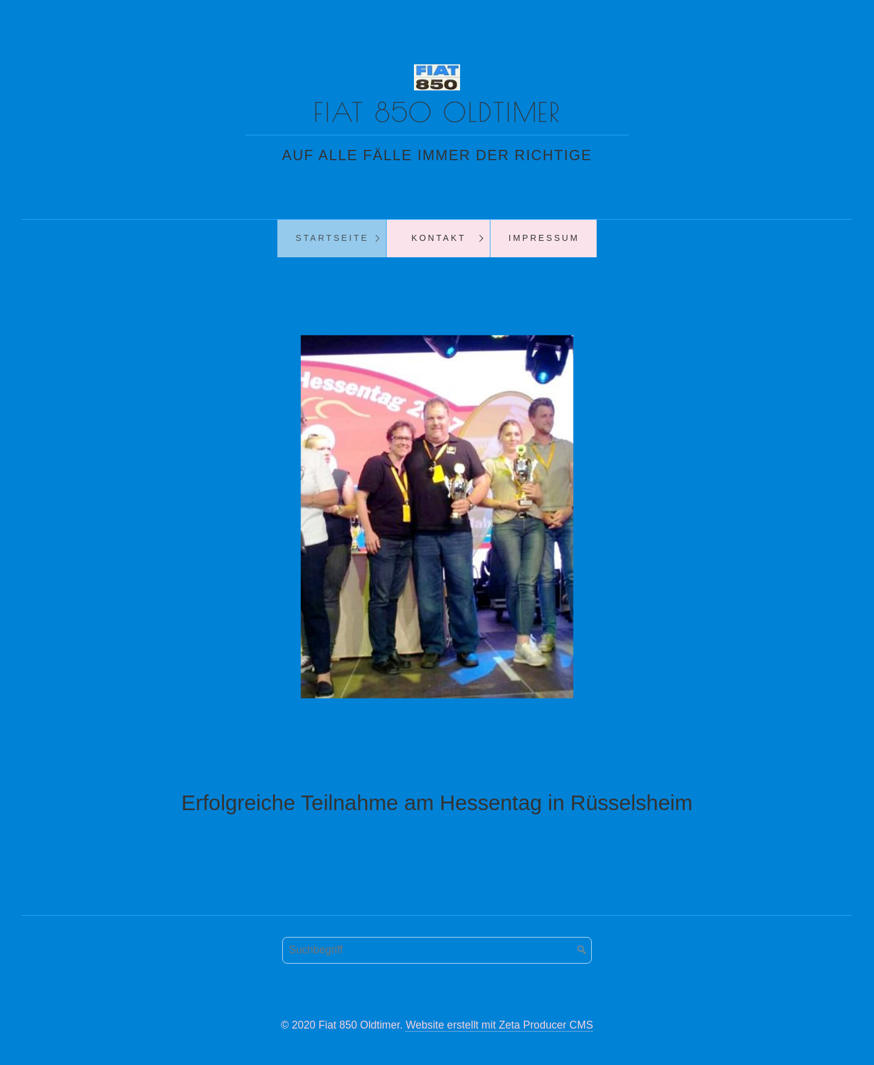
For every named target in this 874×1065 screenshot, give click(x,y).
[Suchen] (582, 950)
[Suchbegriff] (437, 950)
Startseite (332, 238)
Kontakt (439, 238)
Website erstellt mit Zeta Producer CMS (499, 1025)
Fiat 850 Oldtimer (437, 111)
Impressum (544, 238)
